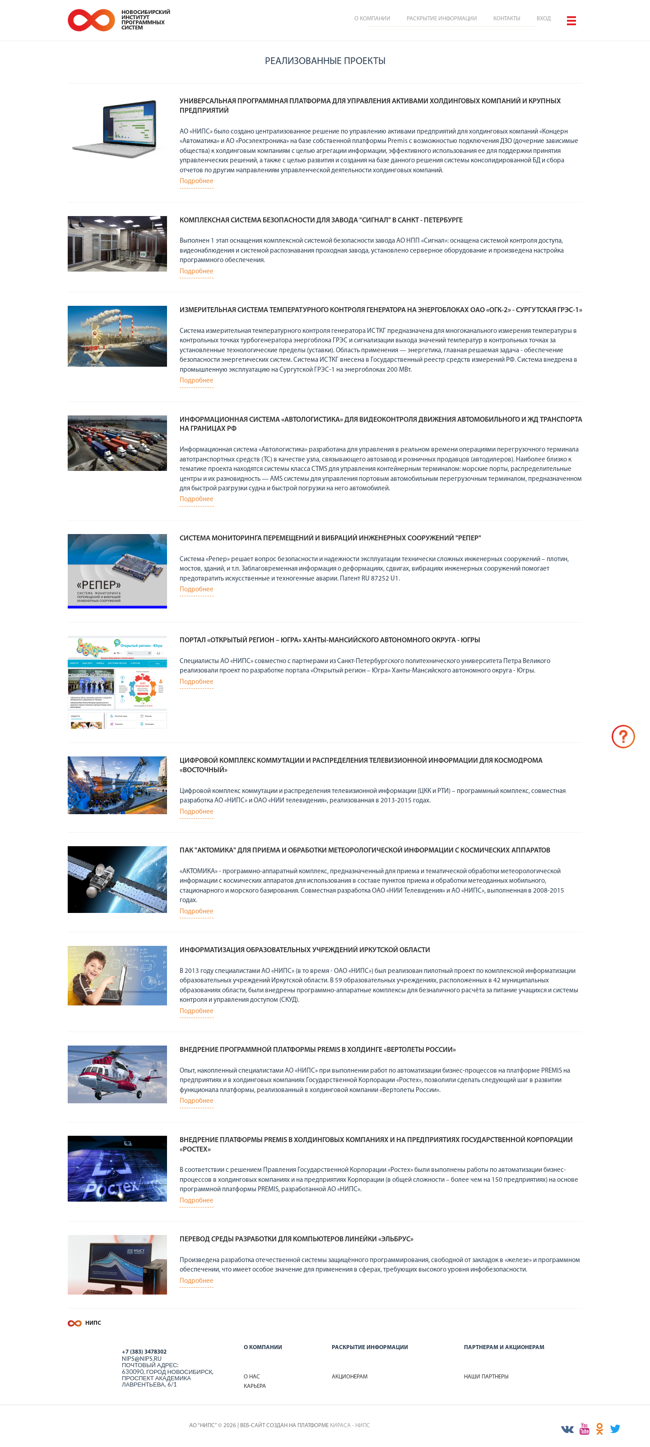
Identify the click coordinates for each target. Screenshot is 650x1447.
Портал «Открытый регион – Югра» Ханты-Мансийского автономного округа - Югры (330, 640)
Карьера (255, 1386)
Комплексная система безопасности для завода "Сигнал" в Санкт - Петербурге (321, 220)
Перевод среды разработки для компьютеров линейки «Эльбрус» (296, 1239)
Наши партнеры (486, 1377)
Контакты (506, 19)
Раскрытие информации (442, 19)
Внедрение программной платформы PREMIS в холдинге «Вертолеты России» (318, 1050)
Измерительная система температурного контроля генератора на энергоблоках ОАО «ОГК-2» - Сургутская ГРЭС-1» (381, 310)
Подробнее (197, 181)
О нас (252, 1377)
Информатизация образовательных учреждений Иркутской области (305, 950)
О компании (372, 19)
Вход (544, 19)
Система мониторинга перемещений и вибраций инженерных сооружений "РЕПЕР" (330, 538)
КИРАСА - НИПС (350, 1426)
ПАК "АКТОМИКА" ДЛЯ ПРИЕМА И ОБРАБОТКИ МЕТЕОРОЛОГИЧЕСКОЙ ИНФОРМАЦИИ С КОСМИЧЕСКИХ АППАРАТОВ (365, 850)
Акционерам (349, 1377)
